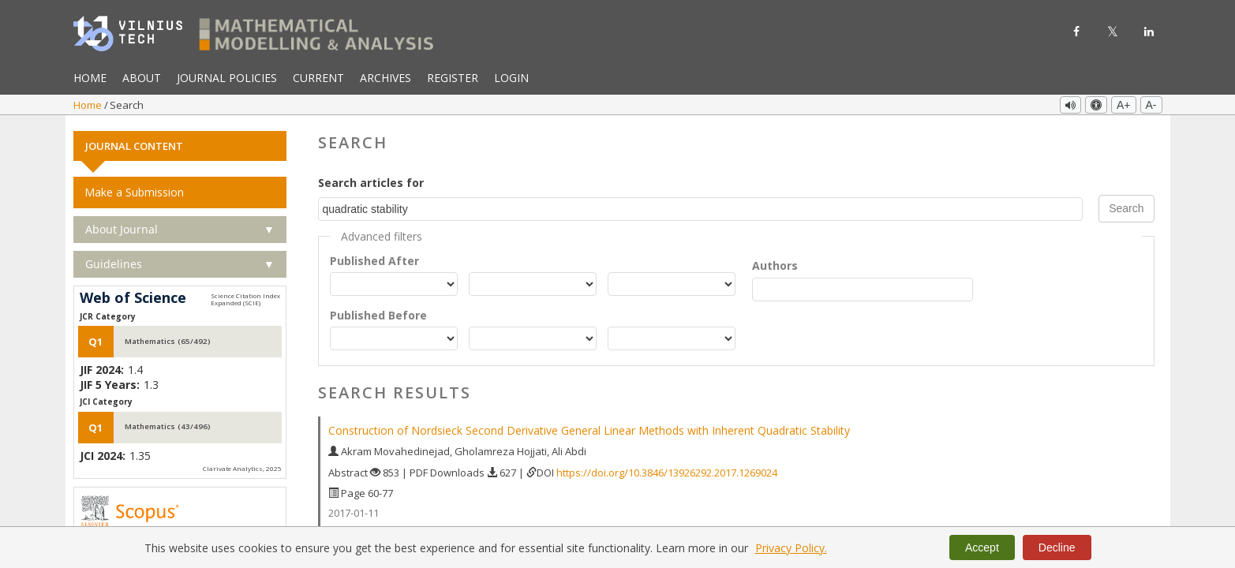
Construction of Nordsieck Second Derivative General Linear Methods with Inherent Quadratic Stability (589, 429)
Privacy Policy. (791, 547)
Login (511, 77)
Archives (385, 77)
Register (452, 77)
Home (90, 77)
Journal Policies (227, 77)
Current (318, 77)
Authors (775, 263)
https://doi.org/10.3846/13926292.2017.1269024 (666, 471)
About (141, 77)
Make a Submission (134, 191)
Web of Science (133, 297)
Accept (982, 547)
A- (1151, 105)
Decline (1057, 547)
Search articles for (371, 181)
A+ (1124, 105)
